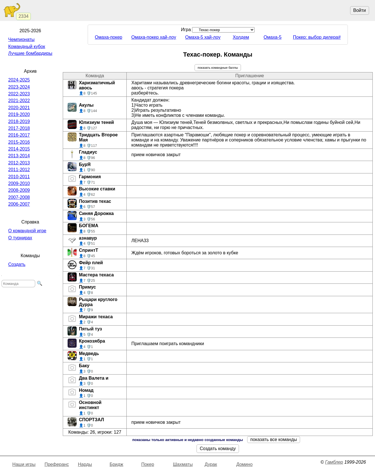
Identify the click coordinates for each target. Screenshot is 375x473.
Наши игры (24, 464)
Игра (218, 29)
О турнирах (20, 237)
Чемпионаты (21, 39)
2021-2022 (19, 100)
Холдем (241, 37)
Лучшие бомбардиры (30, 53)
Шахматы (183, 464)
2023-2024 (19, 87)
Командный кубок (26, 46)
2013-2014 (19, 155)
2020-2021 (19, 107)
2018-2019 (19, 121)
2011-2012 (19, 169)
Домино (244, 464)
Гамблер (334, 462)
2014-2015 (19, 149)
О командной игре (27, 230)
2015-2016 (19, 142)
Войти (359, 10)
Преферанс (56, 464)
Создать (16, 264)
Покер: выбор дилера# (317, 37)
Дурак (210, 464)
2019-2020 (19, 114)
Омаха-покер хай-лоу (153, 37)
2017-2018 (19, 128)
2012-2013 (19, 162)
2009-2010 (19, 183)
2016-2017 (19, 135)
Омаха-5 (272, 37)
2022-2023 (19, 93)
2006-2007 (19, 204)
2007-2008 (19, 197)
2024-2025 (19, 80)
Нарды (85, 464)
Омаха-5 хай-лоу (203, 37)
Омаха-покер (108, 37)
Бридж (116, 464)
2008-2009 (19, 190)
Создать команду (218, 448)
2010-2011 (19, 176)
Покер (147, 464)
